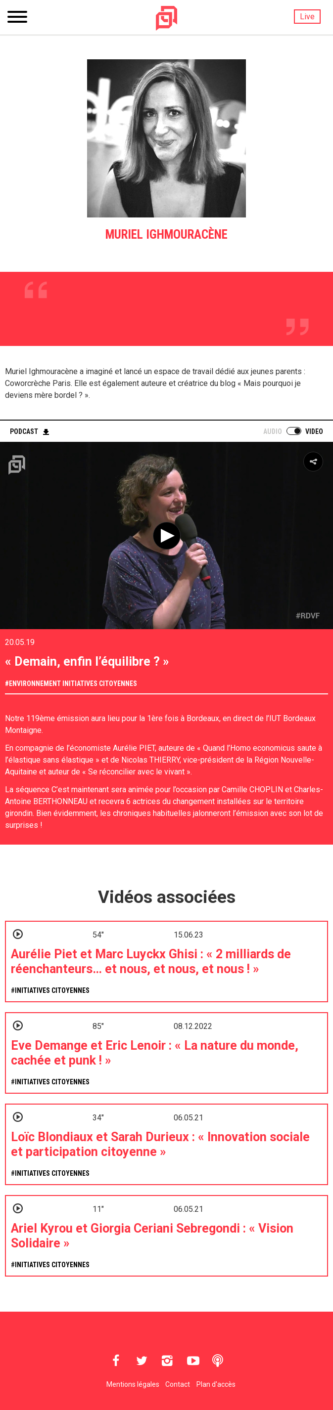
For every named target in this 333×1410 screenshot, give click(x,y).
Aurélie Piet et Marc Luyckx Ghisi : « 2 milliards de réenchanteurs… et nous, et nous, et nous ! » (151, 961)
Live (307, 16)
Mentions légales (132, 1384)
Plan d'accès (216, 1384)
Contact (177, 1384)
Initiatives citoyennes (99, 683)
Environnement (35, 683)
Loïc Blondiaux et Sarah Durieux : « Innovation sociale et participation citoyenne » (160, 1144)
